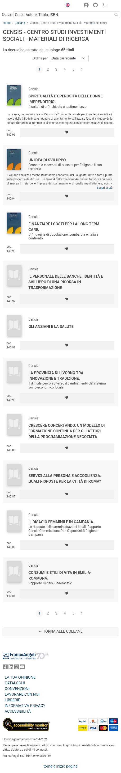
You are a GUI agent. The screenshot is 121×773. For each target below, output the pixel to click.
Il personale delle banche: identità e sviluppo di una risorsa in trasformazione (65, 282)
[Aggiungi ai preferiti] (67, 132)
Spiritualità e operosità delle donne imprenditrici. (65, 99)
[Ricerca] (116, 14)
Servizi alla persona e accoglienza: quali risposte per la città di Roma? (64, 478)
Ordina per (40, 58)
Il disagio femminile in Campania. (61, 522)
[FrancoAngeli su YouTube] (22, 668)
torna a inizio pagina (60, 766)
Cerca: (7, 14)
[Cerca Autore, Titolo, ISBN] (62, 14)
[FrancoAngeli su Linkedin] (11, 668)
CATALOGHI (15, 683)
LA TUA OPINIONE (20, 677)
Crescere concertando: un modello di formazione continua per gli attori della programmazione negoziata (66, 431)
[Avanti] (81, 69)
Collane (20, 23)
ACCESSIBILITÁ (18, 711)
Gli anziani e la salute (50, 326)
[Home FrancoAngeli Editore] (19, 5)
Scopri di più (104, 187)
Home (6, 23)
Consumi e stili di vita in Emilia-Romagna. (60, 575)
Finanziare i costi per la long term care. (63, 227)
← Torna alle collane (60, 631)
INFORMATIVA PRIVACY (25, 705)
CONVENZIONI (17, 688)
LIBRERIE (12, 700)
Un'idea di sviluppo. (47, 160)
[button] (66, 5)
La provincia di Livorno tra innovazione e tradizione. (55, 376)
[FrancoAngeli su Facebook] (5, 668)
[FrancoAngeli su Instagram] (16, 668)
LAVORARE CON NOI (22, 694)
